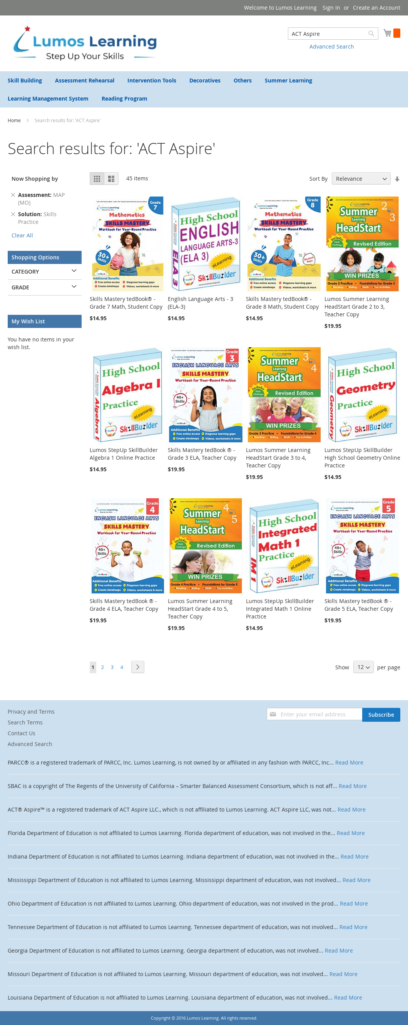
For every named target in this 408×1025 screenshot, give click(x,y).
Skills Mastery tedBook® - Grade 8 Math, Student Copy (282, 302)
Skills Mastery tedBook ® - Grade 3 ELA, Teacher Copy (202, 453)
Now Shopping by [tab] (35, 178)
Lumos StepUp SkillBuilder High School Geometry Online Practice (362, 457)
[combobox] (333, 33)
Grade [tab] (20, 287)
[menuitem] (25, 80)
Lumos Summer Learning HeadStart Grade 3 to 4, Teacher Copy (278, 457)
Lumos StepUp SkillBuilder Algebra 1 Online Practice (124, 453)
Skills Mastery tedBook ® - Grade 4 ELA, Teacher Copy (124, 604)
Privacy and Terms (31, 711)
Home (15, 120)
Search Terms (25, 722)
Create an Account (376, 7)
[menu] (204, 89)
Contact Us (21, 733)
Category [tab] (25, 271)
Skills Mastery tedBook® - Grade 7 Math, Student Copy (126, 302)
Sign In (331, 7)
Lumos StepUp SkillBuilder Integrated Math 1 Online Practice (280, 608)
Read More (349, 762)
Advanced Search (331, 46)
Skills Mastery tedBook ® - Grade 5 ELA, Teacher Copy (358, 604)
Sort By (318, 178)
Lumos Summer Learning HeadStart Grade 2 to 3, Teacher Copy (356, 306)
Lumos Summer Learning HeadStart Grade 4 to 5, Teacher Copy (200, 608)
